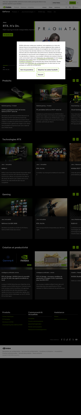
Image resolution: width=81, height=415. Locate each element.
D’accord (40, 74)
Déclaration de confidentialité (45, 58)
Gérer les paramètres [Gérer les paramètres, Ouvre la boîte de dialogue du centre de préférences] (26, 70)
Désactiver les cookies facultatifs (48, 70)
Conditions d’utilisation (25, 61)
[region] (41, 60)
